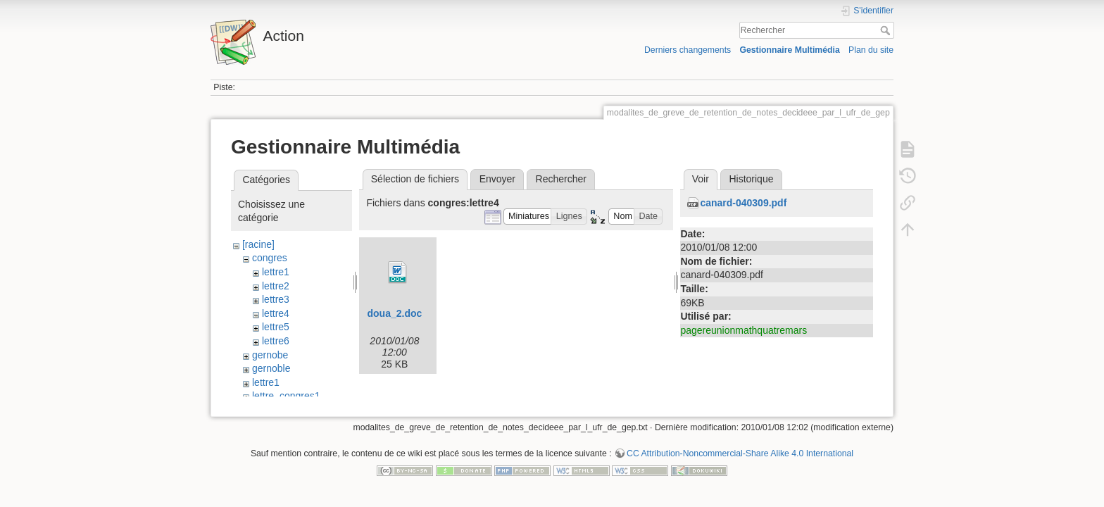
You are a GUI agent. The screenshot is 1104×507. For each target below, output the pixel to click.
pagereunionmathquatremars (743, 330)
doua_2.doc (394, 313)
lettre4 (275, 313)
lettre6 (275, 340)
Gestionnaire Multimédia (789, 50)
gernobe (270, 355)
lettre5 (275, 326)
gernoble (271, 368)
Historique (751, 178)
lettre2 (275, 286)
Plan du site (870, 50)
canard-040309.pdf (743, 202)
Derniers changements (687, 50)
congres (269, 257)
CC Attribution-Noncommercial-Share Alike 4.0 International (740, 460)
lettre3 (275, 299)
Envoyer (497, 178)
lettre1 (275, 271)
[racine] (258, 244)
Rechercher (886, 30)
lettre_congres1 (286, 395)
